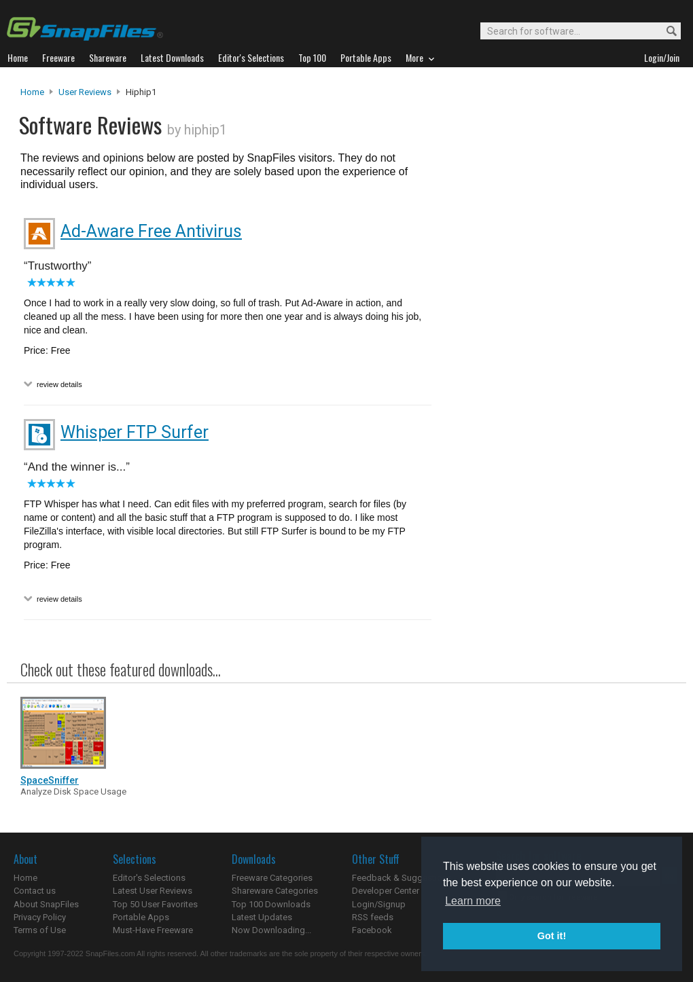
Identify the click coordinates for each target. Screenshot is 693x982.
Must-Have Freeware (153, 930)
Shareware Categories (275, 891)
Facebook (372, 930)
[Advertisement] (507, 362)
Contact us (35, 891)
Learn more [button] (473, 901)
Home (32, 92)
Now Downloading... (271, 930)
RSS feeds (372, 917)
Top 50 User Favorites (155, 904)
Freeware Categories (272, 878)
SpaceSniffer (49, 780)
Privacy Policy (40, 917)
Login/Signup (379, 904)
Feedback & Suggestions (402, 878)
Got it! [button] (551, 935)
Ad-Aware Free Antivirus (151, 231)
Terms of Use (40, 930)
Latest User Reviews (152, 891)
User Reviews (84, 92)
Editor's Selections (149, 878)
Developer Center (385, 891)
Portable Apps (141, 917)
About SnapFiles (46, 904)
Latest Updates (262, 917)
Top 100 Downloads (271, 904)
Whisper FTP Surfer (134, 432)
